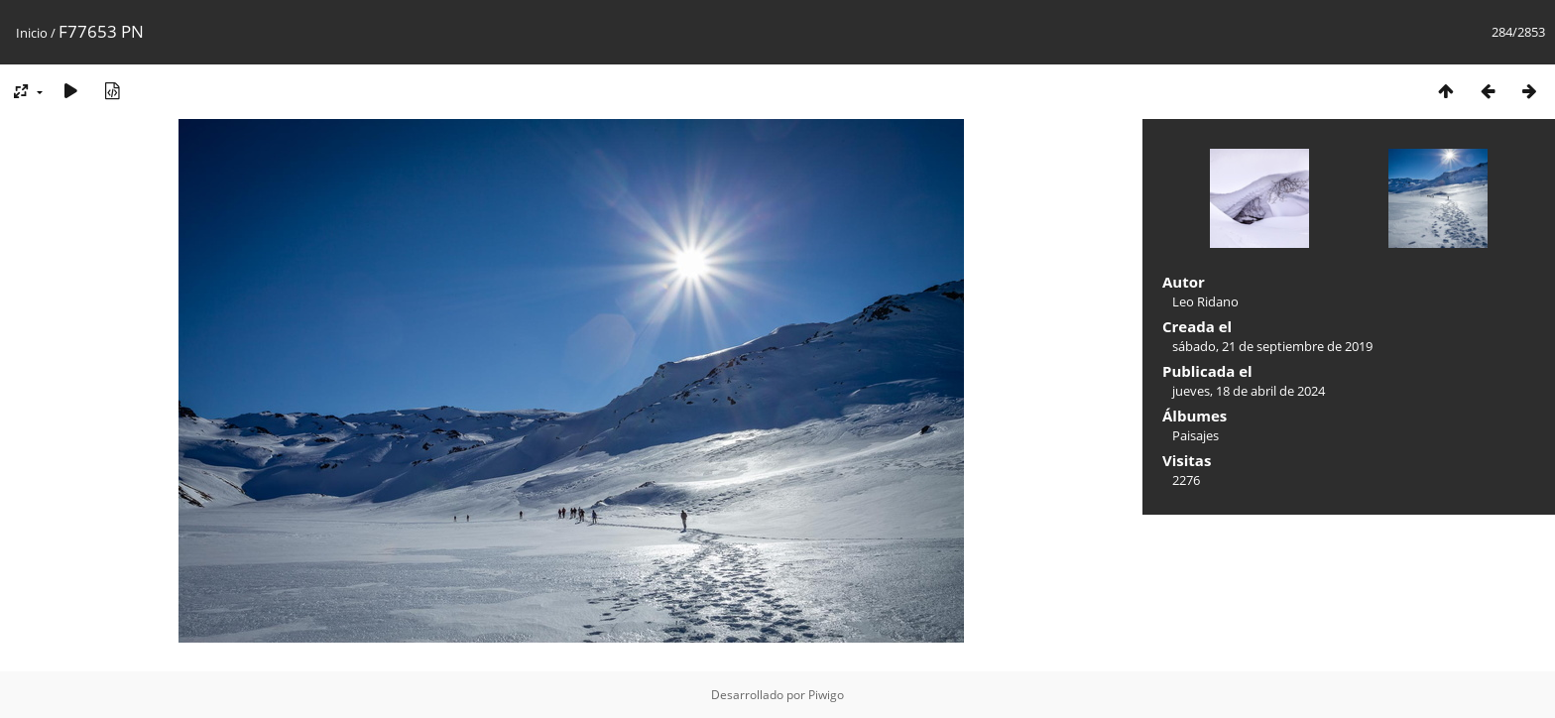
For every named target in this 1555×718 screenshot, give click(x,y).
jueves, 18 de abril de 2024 (1248, 391)
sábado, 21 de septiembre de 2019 (1272, 346)
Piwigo (826, 694)
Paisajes (1195, 435)
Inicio (32, 33)
